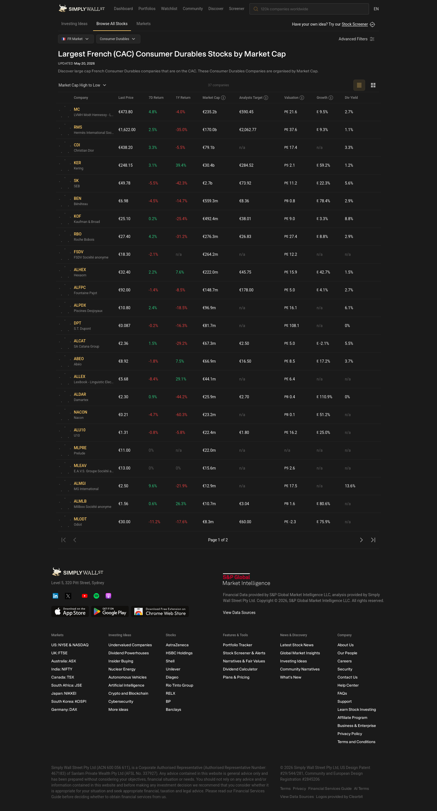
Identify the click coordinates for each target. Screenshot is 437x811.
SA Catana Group (86, 346)
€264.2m (210, 254)
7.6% (180, 272)
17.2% (323, 361)
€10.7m (209, 504)
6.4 (289, 379)
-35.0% (181, 129)
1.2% (349, 165)
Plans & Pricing (236, 677)
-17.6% (181, 522)
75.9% (323, 522)
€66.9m (209, 361)
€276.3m (210, 236)
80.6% (323, 504)
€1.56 (123, 504)
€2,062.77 (248, 129)
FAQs (342, 693)
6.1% (349, 308)
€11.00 (124, 450)
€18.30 (124, 254)
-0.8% (153, 432)
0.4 (289, 397)
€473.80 (125, 112)
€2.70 (244, 397)
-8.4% (153, 379)
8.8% (349, 219)
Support (345, 701)
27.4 (290, 236)
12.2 (290, 254)
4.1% (322, 290)
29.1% (181, 379)
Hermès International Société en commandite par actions (94, 133)
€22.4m (209, 432)
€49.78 (124, 183)
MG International (86, 489)
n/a (242, 147)
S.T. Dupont (82, 329)
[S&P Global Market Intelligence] (246, 580)
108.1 (291, 325)
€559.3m (210, 201)
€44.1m (209, 379)
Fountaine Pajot (85, 293)
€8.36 (244, 201)
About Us (346, 645)
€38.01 (245, 219)
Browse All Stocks (112, 23)
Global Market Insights (300, 653)
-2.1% (153, 254)
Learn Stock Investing (357, 709)
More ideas (118, 709)
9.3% (322, 129)
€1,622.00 (127, 129)
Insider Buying (120, 661)
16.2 (290, 432)
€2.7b (207, 183)
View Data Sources (239, 612)
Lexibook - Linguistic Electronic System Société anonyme (94, 382)
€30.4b (209, 165)
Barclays (173, 709)
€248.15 (125, 165)
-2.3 (290, 522)
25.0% (323, 432)
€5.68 (123, 379)
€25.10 (124, 219)
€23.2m (209, 414)
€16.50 (245, 361)
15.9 (290, 272)
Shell (170, 661)
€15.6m (209, 468)
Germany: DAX (64, 709)
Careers (345, 661)
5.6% (349, 183)
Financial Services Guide (330, 788)
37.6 (290, 129)
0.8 (289, 201)
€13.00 (124, 468)
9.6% (153, 486)
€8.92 (123, 361)
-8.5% (180, 290)
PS (286, 165)
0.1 (289, 414)
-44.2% (181, 397)
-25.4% (181, 219)
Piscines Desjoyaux (88, 311)
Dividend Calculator (240, 669)
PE (286, 112)
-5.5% (180, 147)
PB (286, 201)
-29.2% (181, 343)
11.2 (290, 183)
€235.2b (210, 112)
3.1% (153, 165)
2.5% (153, 129)
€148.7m (210, 290)
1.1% (349, 129)
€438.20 (125, 147)
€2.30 (123, 397)
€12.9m (209, 486)
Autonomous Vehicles (127, 677)
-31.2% (181, 236)
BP (168, 701)
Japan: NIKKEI (63, 693)
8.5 (289, 361)
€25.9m (209, 397)
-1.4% (153, 290)
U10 (77, 436)
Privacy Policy (350, 733)
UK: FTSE (59, 653)
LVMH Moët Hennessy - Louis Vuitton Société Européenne (94, 115)
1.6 (289, 504)
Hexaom (80, 275)
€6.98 (123, 201)
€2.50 (244, 343)
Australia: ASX (63, 661)
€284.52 (246, 165)
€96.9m (209, 308)
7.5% (180, 361)
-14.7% (181, 201)
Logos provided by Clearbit (339, 796)
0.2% (153, 219)
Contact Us (348, 677)
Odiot (78, 525)
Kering (78, 168)
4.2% (153, 236)
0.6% (153, 504)
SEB (77, 186)
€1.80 (244, 432)
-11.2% (154, 522)
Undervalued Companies (130, 645)
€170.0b (210, 129)
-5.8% (180, 432)
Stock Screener (355, 24)
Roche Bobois (84, 240)
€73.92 (245, 183)
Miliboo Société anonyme (92, 507)
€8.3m (208, 522)
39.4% (181, 165)
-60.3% (181, 414)
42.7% (323, 272)
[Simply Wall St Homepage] (81, 8)
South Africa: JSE (66, 685)
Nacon (79, 418)
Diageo (172, 677)
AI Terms (361, 788)
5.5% (349, 343)
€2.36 (123, 343)
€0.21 (123, 414)
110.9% (324, 397)
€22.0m (209, 450)
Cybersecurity (120, 701)
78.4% (323, 201)
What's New (290, 677)
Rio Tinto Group (179, 685)
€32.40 (124, 272)
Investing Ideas (74, 23)
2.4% (153, 308)
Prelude (79, 453)
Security (345, 669)
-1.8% (153, 361)
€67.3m (209, 343)
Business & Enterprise (357, 725)
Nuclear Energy (121, 669)
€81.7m (209, 325)
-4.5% (153, 201)
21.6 (290, 112)
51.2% (323, 414)
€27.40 (124, 236)
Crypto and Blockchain (128, 693)
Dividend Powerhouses (128, 653)
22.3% (323, 183)
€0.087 (124, 325)
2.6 (289, 468)
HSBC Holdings (179, 653)
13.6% (350, 486)
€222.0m (210, 272)
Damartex (81, 400)
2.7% (349, 112)
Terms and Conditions (356, 741)
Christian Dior (84, 151)
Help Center (348, 685)
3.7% (349, 361)
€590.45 (246, 112)
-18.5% (181, 308)
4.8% (153, 112)
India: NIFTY (61, 669)
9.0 (289, 219)
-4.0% (180, 112)
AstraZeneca (177, 645)
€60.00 (245, 522)
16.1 (290, 308)
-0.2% (153, 325)
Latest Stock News (297, 645)
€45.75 (245, 272)
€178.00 (246, 290)
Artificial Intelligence (126, 685)
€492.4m (210, 219)
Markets (144, 23)
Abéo (78, 364)
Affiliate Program (352, 717)
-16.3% (181, 325)
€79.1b (209, 147)
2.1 (289, 165)
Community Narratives (300, 669)
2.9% (349, 201)
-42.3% (181, 183)
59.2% (323, 165)
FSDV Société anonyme (91, 257)
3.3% (153, 147)
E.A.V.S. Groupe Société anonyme (94, 471)
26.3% (181, 504)
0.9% (153, 397)
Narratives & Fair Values (244, 661)
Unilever (173, 669)
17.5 (290, 486)
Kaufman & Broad (87, 222)
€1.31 (123, 432)
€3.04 (244, 504)
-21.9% (181, 486)
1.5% (349, 272)
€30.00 (124, 522)
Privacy (299, 788)
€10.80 (124, 308)
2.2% (153, 272)
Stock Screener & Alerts (244, 653)
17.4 (290, 147)
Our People (347, 653)
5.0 (289, 290)
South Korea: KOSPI (68, 701)
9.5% (322, 112)
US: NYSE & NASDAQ (70, 645)
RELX (170, 693)
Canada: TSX (62, 677)
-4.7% (153, 414)
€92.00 (124, 290)
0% (347, 325)
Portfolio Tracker (237, 645)
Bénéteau (81, 204)
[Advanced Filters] (357, 39)
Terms (285, 788)
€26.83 (245, 236)
